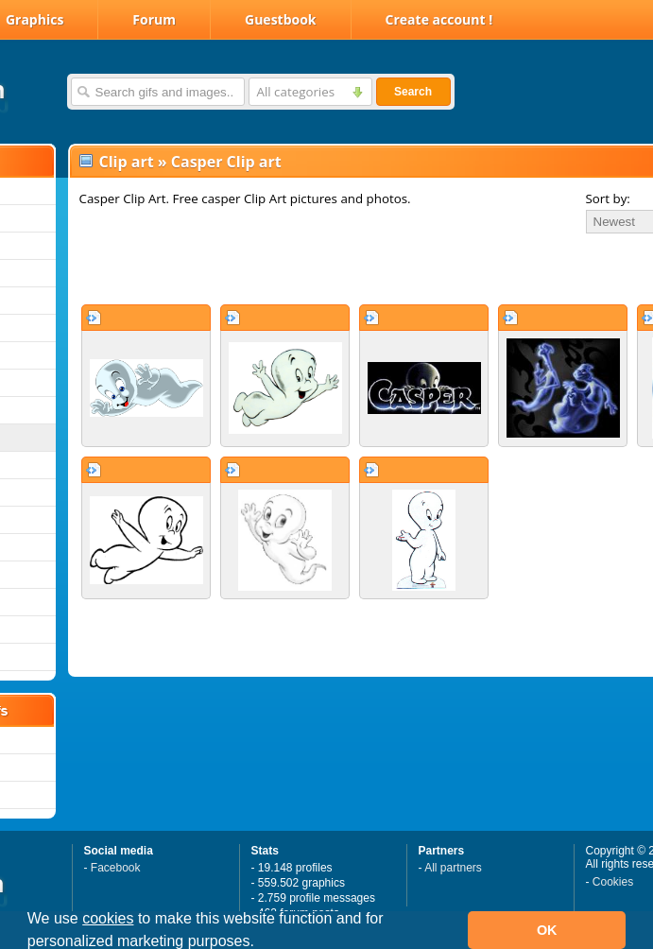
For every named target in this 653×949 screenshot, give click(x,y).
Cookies (613, 882)
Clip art (126, 161)
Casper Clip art (226, 161)
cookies (107, 918)
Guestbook (281, 19)
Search (413, 91)
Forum (154, 19)
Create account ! (439, 19)
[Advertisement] (298, 268)
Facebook (116, 867)
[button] (261, 943)
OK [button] (547, 930)
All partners (453, 867)
